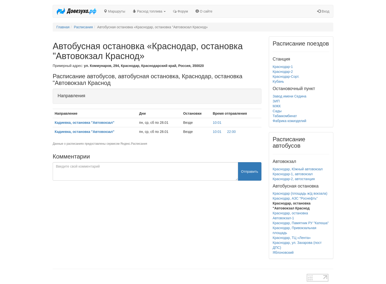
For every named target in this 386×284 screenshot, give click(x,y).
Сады (277, 111)
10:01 (217, 123)
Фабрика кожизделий (289, 121)
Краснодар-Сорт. (286, 77)
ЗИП (276, 101)
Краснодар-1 (283, 67)
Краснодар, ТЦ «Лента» (292, 238)
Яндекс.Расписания (133, 143)
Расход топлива (149, 11)
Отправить (249, 172)
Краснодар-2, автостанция (294, 179)
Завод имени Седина (289, 96)
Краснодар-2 (283, 72)
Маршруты (114, 11)
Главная (62, 27)
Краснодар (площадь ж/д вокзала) (300, 193)
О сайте (203, 11)
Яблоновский (283, 252)
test (175, 276)
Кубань (278, 81)
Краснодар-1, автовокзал (293, 174)
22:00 (231, 132)
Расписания (83, 27)
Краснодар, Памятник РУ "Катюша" (301, 223)
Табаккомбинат (285, 116)
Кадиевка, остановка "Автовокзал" (84, 123)
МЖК (277, 106)
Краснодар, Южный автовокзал (298, 169)
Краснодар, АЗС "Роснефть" (295, 198)
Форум (180, 11)
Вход (323, 11)
